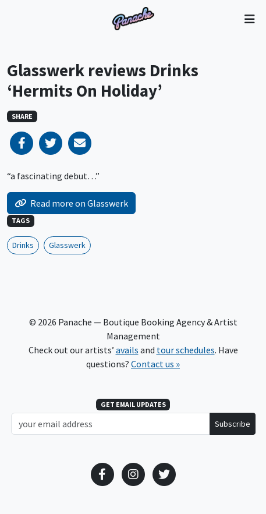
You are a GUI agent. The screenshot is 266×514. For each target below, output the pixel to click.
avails (127, 350)
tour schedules (186, 350)
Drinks (23, 245)
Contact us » (155, 364)
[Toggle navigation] (249, 19)
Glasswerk (67, 245)
